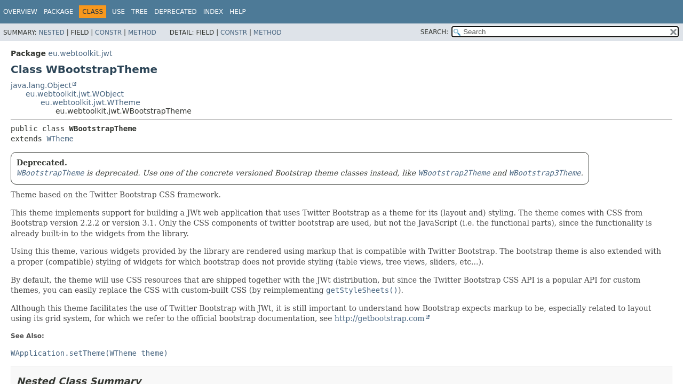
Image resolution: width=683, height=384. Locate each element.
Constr (108, 32)
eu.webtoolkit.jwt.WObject (75, 94)
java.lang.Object (41, 85)
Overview (20, 11)
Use (118, 11)
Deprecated (175, 11)
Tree (139, 11)
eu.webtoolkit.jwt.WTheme (90, 102)
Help (237, 11)
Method (142, 32)
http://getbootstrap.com (380, 318)
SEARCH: (434, 32)
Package (58, 11)
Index (213, 11)
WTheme (60, 138)
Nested (51, 32)
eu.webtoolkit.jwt (80, 53)
